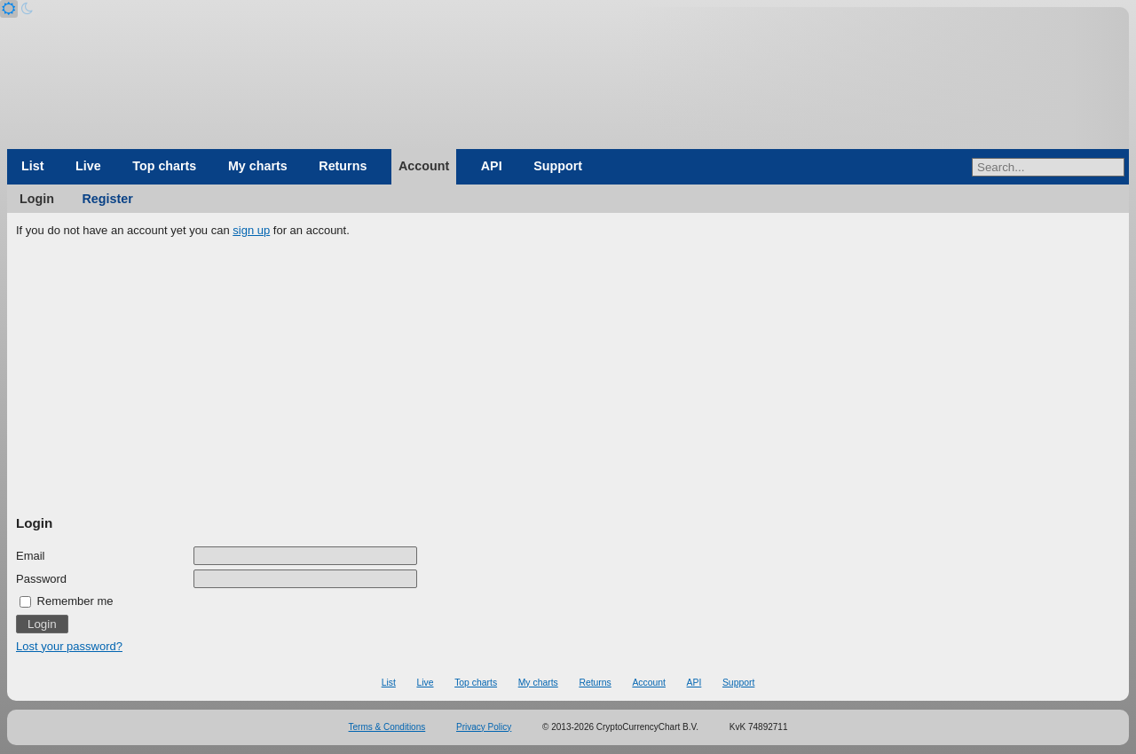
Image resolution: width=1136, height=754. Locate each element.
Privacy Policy (483, 727)
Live (88, 166)
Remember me (67, 601)
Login (37, 199)
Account (423, 166)
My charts (258, 166)
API (491, 166)
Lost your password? (69, 646)
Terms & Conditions (387, 727)
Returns (343, 166)
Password (41, 578)
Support (557, 166)
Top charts (164, 166)
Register (108, 199)
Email (30, 555)
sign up (251, 230)
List (32, 166)
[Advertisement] (568, 377)
